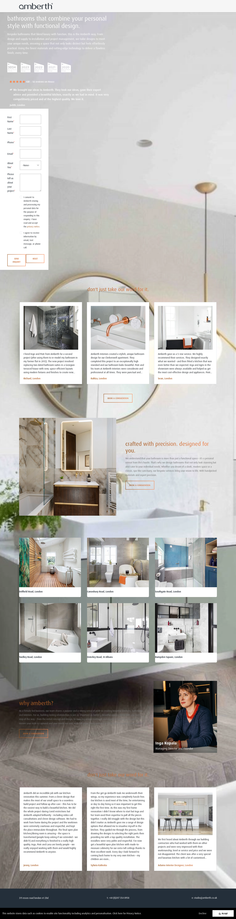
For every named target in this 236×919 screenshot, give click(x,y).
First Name (10, 119)
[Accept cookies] (223, 913)
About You (10, 165)
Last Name (10, 130)
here (120, 913)
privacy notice (33, 226)
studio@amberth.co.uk (205, 897)
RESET (35, 258)
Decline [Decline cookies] (202, 913)
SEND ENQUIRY (16, 260)
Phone (11, 142)
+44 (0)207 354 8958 (119, 897)
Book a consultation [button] (118, 398)
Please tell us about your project (11, 182)
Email (10, 153)
